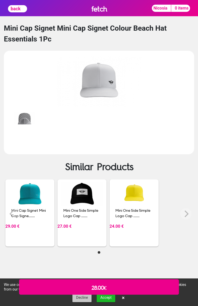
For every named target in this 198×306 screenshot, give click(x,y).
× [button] (123, 297)
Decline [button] (82, 297)
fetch (99, 9)
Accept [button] (106, 297)
